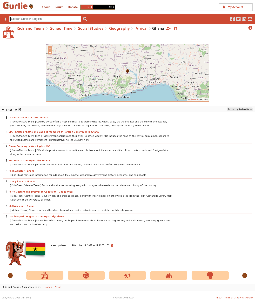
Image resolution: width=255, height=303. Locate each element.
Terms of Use (231, 298)
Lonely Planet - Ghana (22, 181)
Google (48, 287)
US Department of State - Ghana (28, 118)
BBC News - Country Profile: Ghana (29, 161)
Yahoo (57, 287)
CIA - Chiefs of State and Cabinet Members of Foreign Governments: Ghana (54, 132)
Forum (59, 7)
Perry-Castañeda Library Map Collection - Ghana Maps (41, 192)
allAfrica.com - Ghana (21, 206)
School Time (60, 28)
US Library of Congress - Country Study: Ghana (36, 217)
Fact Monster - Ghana (21, 171)
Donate (73, 7)
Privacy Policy (246, 298)
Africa (140, 28)
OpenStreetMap (194, 100)
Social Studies (90, 28)
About (45, 7)
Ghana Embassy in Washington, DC (29, 146)
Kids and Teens (30, 28)
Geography (119, 28)
